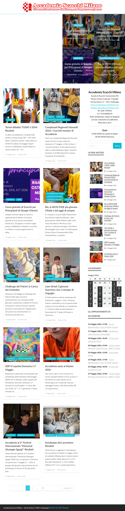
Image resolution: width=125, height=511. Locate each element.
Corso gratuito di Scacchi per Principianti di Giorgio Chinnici (78, 67)
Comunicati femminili (54, 196)
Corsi (19, 199)
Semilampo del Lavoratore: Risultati (59, 444)
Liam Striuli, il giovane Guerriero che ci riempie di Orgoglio (59, 290)
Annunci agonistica (25, 358)
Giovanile (78, 25)
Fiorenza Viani (72, 38)
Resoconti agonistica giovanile (58, 120)
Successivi (67, 488)
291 (43, 488)
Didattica (78, 58)
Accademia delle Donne (109, 58)
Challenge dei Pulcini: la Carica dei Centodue (21, 288)
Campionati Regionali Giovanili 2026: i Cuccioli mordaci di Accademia (109, 32)
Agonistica (11, 358)
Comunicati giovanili (54, 199)
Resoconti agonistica (65, 358)
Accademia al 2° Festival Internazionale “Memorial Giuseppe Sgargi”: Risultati (19, 446)
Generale (109, 23)
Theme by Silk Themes (59, 507)
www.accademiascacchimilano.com (105, 105)
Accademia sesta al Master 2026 (59, 368)
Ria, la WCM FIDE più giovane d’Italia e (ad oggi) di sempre (109, 67)
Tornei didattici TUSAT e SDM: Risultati (78, 32)
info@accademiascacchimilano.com (105, 108)
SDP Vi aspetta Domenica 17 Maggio (20, 368)
